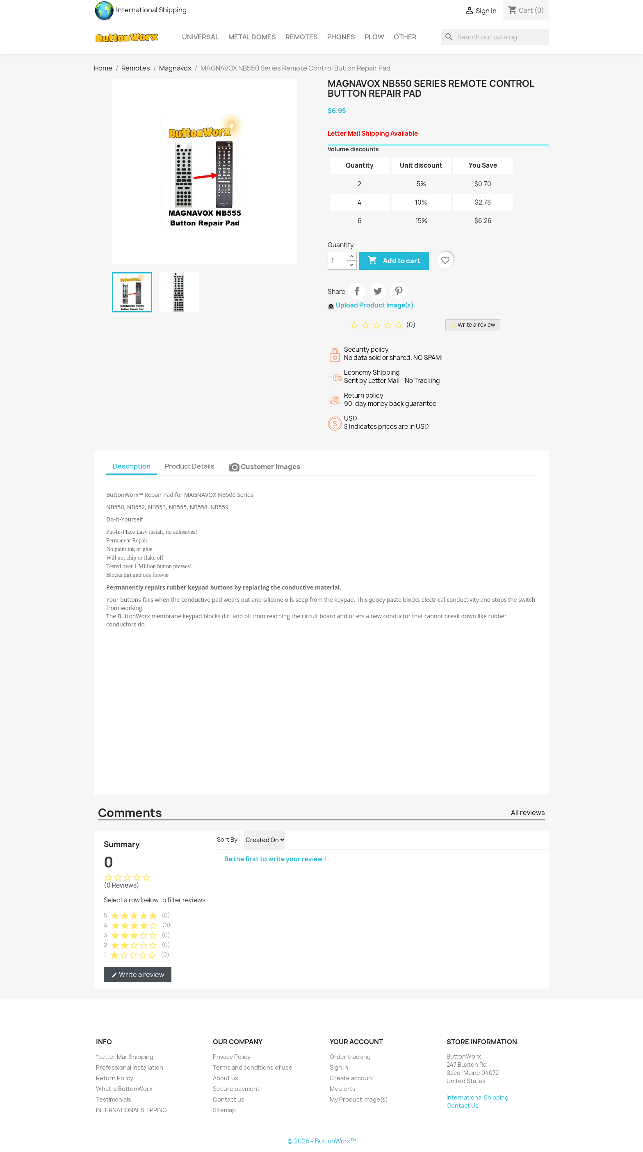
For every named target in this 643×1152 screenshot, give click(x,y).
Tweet (377, 291)
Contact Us (463, 1105)
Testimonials (113, 1099)
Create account (352, 1078)
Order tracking (350, 1057)
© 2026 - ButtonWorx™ (321, 1141)
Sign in (339, 1067)
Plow (374, 36)
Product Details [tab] (189, 466)
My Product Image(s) (359, 1099)
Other (405, 36)
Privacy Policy (232, 1057)
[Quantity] (337, 261)
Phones (341, 36)
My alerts (343, 1089)
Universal (200, 36)
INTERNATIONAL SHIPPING (131, 1110)
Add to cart (394, 260)
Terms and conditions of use (252, 1067)
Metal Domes (252, 36)
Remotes (301, 36)
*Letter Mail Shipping (124, 1057)
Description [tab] (131, 466)
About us (225, 1078)
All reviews (528, 812)
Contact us (228, 1099)
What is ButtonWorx (124, 1089)
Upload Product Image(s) (375, 305)
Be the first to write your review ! (275, 859)
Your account (356, 1041)
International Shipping (140, 9)
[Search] (495, 37)
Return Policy (114, 1078)
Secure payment (236, 1089)
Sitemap (224, 1110)
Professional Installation (129, 1067)
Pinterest (398, 291)
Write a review (137, 974)
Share (357, 291)
